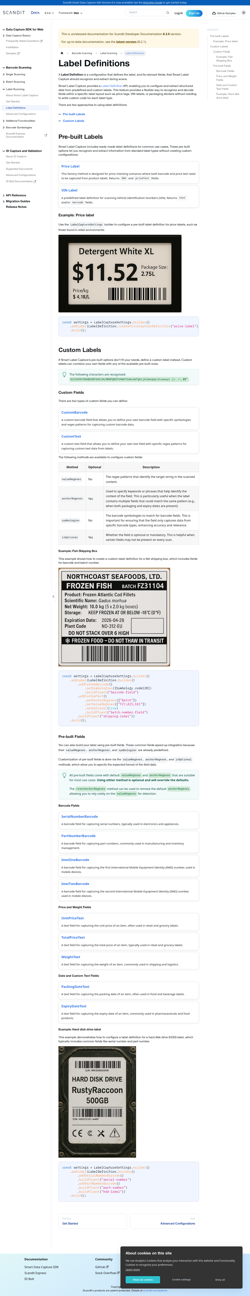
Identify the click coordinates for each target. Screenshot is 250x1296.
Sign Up (194, 13)
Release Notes (16, 207)
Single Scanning (15, 74)
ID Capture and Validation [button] (24, 151)
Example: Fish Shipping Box (224, 58)
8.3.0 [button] (48, 13)
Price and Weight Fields (226, 78)
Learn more (133, 1269)
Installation (12, 47)
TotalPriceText (74, 951)
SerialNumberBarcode (81, 823)
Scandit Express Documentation (26, 135)
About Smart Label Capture (22, 95)
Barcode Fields (225, 70)
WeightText (72, 972)
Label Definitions (16, 107)
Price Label (71, 167)
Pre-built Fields (222, 65)
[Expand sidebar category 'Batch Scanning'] (3, 82)
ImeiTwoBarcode (77, 895)
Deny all (220, 1279)
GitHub (102, 1267)
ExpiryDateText (75, 1024)
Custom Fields (221, 51)
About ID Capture (16, 156)
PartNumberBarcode (80, 844)
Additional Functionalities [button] (20, 120)
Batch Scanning (15, 81)
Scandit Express (35, 1273)
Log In (179, 13)
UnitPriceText (74, 930)
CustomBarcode (76, 415)
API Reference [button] (16, 195)
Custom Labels (219, 46)
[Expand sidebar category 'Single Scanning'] (3, 74)
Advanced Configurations (21, 113)
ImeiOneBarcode (77, 869)
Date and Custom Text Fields (226, 87)
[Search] (148, 12)
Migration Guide (153, 2)
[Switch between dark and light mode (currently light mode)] (244, 12)
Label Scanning (15, 89)
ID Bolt (29, 1279)
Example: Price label (225, 41)
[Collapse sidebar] (53, 597)
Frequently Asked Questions (24, 40)
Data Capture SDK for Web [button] (24, 29)
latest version (126, 42)
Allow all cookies (143, 1279)
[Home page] (62, 53)
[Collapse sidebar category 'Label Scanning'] (3, 89)
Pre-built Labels (219, 36)
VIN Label (70, 192)
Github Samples (226, 13)
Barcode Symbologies (19, 127)
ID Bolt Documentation (21, 181)
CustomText (72, 441)
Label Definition (111, 85)
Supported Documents (19, 168)
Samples (13, 53)
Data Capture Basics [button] (18, 35)
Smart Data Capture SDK (42, 1267)
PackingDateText (77, 1003)
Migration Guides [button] (18, 201)
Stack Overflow (107, 1273)
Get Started (13, 101)
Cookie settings (181, 1279)
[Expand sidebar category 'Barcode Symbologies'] (3, 127)
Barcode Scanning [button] (18, 67)
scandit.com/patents (155, 1290)
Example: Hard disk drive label (227, 95)
